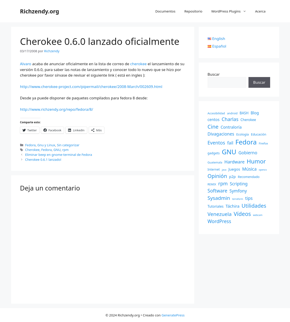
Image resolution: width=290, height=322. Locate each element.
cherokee (138, 63)
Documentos (165, 11)
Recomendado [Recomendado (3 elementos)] (248, 177)
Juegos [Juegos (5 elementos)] (234, 169)
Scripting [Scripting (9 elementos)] (239, 184)
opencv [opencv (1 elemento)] (263, 169)
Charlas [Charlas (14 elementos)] (230, 119)
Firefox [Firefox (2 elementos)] (263, 143)
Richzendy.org (39, 11)
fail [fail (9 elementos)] (230, 143)
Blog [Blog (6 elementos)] (255, 112)
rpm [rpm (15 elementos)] (223, 183)
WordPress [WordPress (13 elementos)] (219, 221)
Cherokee (32, 150)
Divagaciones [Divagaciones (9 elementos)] (221, 134)
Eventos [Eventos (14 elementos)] (216, 142)
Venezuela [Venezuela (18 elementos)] (220, 214)
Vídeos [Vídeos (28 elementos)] (242, 213)
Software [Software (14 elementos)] (217, 190)
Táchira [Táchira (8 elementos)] (233, 206)
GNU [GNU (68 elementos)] (229, 151)
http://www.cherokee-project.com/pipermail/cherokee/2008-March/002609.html (91, 86)
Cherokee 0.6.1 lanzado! (43, 159)
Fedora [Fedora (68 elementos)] (246, 142)
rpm (65, 150)
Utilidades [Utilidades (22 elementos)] (254, 205)
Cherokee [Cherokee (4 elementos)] (248, 119)
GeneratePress (172, 315)
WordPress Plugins (230, 11)
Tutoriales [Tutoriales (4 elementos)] (216, 206)
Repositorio (193, 11)
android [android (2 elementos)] (232, 113)
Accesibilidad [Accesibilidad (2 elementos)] (216, 113)
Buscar (214, 74)
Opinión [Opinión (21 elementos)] (217, 176)
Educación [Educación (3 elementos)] (258, 134)
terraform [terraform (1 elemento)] (237, 199)
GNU (57, 150)
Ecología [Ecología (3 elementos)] (242, 134)
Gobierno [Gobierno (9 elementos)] (247, 153)
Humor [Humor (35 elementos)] (256, 161)
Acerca (260, 11)
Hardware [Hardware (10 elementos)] (234, 162)
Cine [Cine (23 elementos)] (213, 126)
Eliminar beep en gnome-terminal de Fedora (58, 155)
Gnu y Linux (46, 145)
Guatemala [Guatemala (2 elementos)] (215, 162)
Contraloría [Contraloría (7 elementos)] (231, 127)
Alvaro (25, 63)
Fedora (30, 145)
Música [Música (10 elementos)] (249, 169)
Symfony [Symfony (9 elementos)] (238, 191)
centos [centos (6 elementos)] (214, 119)
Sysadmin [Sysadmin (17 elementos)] (219, 197)
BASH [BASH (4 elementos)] (244, 113)
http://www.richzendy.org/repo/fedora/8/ (56, 109)
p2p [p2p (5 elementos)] (232, 176)
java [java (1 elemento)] (224, 169)
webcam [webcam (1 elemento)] (257, 215)
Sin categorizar (68, 145)
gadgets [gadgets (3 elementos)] (214, 153)
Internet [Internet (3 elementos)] (214, 169)
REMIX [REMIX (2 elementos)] (212, 184)
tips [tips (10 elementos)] (249, 198)
